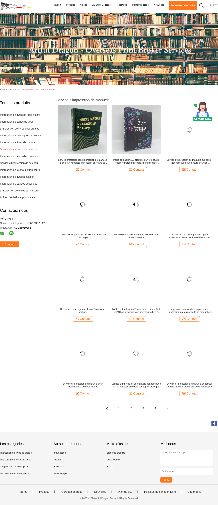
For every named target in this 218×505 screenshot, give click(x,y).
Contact (10, 244)
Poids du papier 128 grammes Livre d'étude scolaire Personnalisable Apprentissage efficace (136, 161)
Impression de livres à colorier (17, 176)
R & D (110, 466)
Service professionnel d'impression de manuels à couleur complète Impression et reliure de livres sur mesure (82, 161)
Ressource (121, 5)
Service (57, 466)
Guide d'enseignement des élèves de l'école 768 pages (83, 236)
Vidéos (83, 5)
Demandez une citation (183, 5)
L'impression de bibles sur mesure (19, 190)
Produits (70, 5)
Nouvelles (159, 5)
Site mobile (194, 492)
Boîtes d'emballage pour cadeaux (19, 197)
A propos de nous (71, 492)
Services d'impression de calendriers (20, 163)
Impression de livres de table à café (20, 114)
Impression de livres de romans (17, 142)
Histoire (57, 459)
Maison (57, 5)
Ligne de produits (116, 452)
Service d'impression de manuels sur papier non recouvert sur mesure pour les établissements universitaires (189, 161)
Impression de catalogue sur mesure (20, 135)
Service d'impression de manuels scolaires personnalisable (136, 236)
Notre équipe (60, 473)
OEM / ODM (113, 459)
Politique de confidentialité (160, 492)
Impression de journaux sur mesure (20, 169)
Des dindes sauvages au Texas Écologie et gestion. (82, 310)
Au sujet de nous (101, 5)
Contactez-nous (140, 5)
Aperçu (23, 492)
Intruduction (59, 452)
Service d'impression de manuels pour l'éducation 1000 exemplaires (83, 385)
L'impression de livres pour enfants (19, 128)
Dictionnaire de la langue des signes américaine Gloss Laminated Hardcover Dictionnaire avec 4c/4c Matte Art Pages (189, 236)
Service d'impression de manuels (38, 89)
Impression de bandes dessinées (18, 183)
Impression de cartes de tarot (16, 121)
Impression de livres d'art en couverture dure (20, 156)
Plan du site (125, 492)
